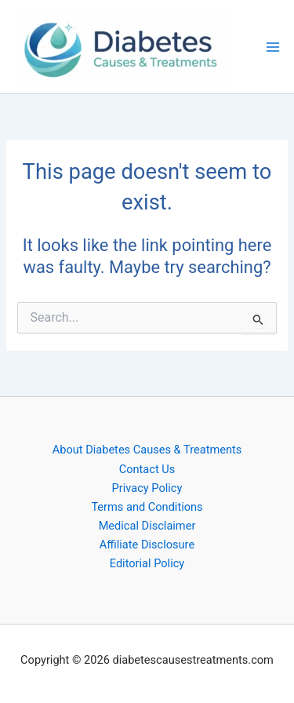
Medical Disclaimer (147, 526)
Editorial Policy (147, 563)
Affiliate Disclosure (147, 544)
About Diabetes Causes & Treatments (147, 450)
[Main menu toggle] (272, 47)
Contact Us (147, 469)
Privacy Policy (147, 488)
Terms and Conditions (146, 507)
